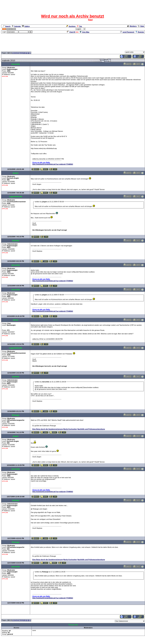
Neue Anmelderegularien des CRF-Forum (30, 49)
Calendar (16, 26)
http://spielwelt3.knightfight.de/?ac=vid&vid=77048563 (52, 164)
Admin (141, 29)
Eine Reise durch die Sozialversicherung (47, 429)
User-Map (84, 32)
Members (132, 26)
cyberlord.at (88, 642)
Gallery (26, 26)
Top (79, 26)
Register (139, 32)
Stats (141, 26)
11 (26, 53)
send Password (127, 32)
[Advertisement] (72, 40)
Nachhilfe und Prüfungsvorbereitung (91, 429)
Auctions (71, 26)
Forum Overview (7, 49)
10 (24, 53)
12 (28, 53)
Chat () (71, 32)
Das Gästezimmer (54, 49)
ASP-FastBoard (66, 642)
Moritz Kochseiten (70, 429)
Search (7, 26)
